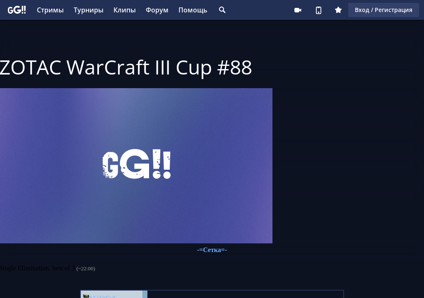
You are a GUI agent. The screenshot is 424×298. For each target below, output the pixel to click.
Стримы (50, 9)
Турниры (89, 9)
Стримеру (297, 9)
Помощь (192, 9)
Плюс (338, 10)
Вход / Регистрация (383, 10)
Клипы (124, 9)
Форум (157, 9)
